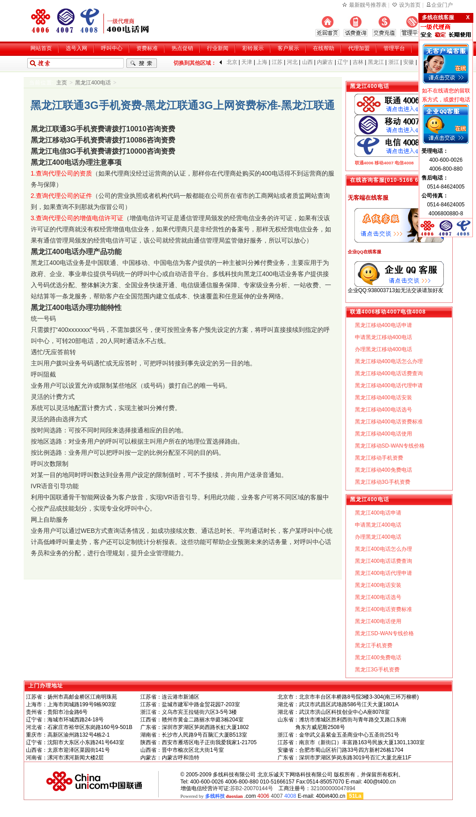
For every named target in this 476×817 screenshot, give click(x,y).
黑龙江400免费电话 (378, 657)
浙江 (393, 62)
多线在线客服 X (446, 17)
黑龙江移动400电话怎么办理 (389, 361)
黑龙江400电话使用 (378, 621)
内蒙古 (325, 62)
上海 (262, 62)
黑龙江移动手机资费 (379, 458)
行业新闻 (217, 48)
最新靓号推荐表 (368, 5)
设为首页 (410, 5)
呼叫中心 (111, 48)
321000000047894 (333, 788)
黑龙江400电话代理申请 (383, 573)
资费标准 (147, 48)
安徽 (408, 62)
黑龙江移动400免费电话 (383, 470)
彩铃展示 (253, 48)
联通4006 (364, 162)
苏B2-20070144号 (251, 788)
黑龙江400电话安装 (378, 585)
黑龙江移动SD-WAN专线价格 (390, 446)
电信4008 (404, 162)
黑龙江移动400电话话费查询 (389, 373)
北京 (232, 62)
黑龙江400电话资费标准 (383, 609)
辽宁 (342, 62)
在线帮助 (323, 48)
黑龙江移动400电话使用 (383, 434)
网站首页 (41, 48)
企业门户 (442, 5)
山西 (307, 62)
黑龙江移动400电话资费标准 (389, 422)
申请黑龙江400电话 (378, 525)
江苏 (277, 62)
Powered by (212, 796)
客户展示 (288, 48)
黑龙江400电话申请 (378, 513)
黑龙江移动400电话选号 (383, 409)
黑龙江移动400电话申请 (383, 325)
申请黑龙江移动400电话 (383, 337)
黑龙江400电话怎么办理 (383, 549)
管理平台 (394, 48)
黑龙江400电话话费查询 (383, 561)
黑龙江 (376, 62)
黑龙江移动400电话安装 (383, 397)
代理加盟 (359, 48)
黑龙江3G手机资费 (377, 669)
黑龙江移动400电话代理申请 (389, 385)
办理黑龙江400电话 (378, 537)
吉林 (358, 62)
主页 (61, 83)
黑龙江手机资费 (373, 645)
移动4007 (384, 162)
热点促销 (182, 48)
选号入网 (76, 48)
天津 (246, 62)
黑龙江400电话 (93, 83)
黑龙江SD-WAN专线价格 (384, 633)
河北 (292, 62)
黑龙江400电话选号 (378, 597)
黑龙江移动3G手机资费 (382, 482)
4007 (277, 796)
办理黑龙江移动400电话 (383, 349)
